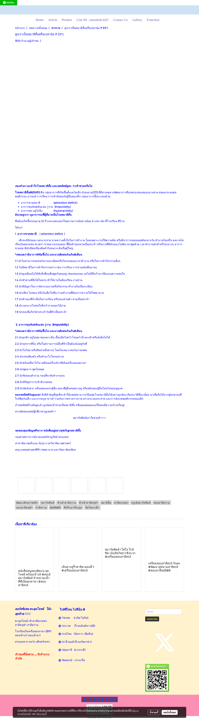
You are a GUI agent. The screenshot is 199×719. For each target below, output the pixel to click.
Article (52, 20)
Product (67, 20)
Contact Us (120, 20)
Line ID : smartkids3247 (93, 20)
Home (40, 20)
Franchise (153, 20)
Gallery (137, 20)
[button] (164, 20)
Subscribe (152, 619)
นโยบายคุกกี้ (41, 713)
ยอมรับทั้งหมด (169, 712)
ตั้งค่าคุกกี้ (154, 712)
